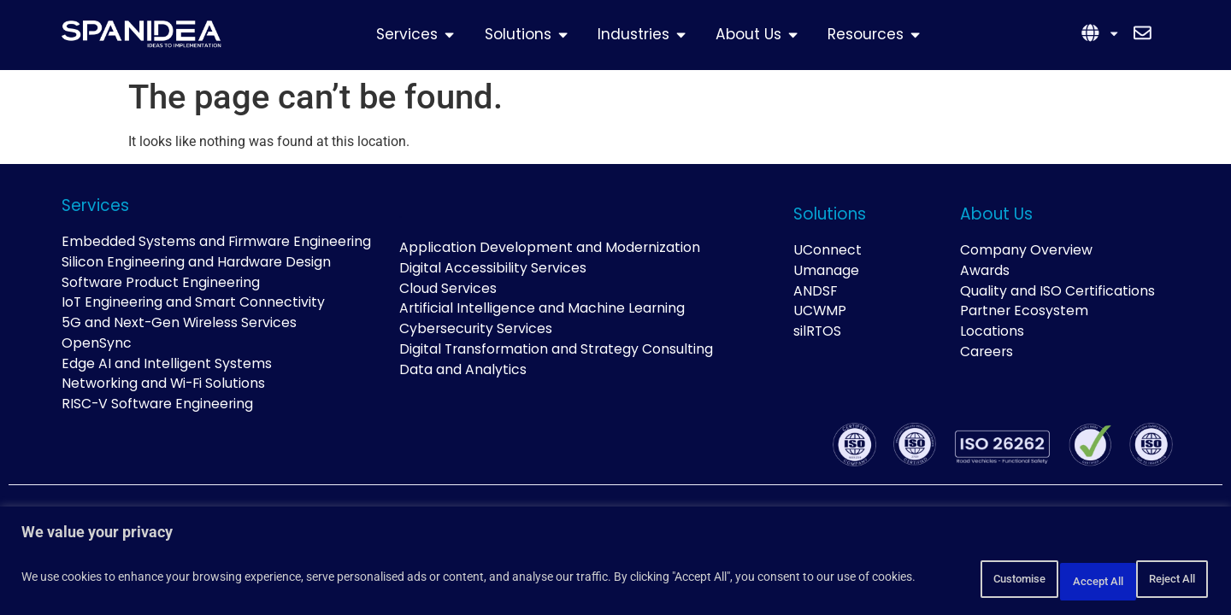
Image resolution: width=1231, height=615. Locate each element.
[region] (615, 564)
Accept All (1157, 580)
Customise (936, 580)
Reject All (1048, 580)
